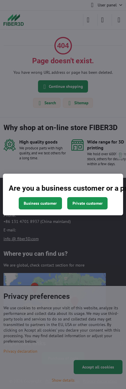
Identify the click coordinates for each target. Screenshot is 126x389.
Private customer (88, 203)
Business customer (40, 203)
